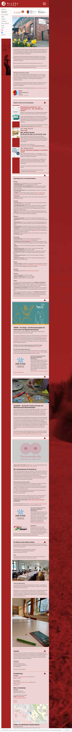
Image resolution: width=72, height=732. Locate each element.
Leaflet (36, 722)
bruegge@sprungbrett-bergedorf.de (38, 145)
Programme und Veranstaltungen (4, 12)
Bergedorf (37, 230)
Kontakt (2, 27)
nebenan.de (3, 34)
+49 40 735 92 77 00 (20, 696)
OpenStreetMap (43, 722)
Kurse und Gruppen (4, 14)
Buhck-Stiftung (17, 432)
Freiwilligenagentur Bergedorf (26, 240)
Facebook (15, 700)
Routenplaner (16, 721)
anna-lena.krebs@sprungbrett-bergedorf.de (21, 682)
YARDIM (2, 16)
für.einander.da (4, 21)
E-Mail (41, 63)
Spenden (2, 25)
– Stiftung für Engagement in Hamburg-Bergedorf (36, 503)
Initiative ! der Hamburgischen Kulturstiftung (32, 433)
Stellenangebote (5, 726)
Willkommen (3, 9)
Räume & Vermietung (5, 23)
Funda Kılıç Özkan (38, 346)
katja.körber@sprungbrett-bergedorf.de (20, 676)
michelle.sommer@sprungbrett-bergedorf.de (36, 499)
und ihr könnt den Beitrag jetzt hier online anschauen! (27, 466)
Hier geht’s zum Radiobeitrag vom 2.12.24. (38, 522)
